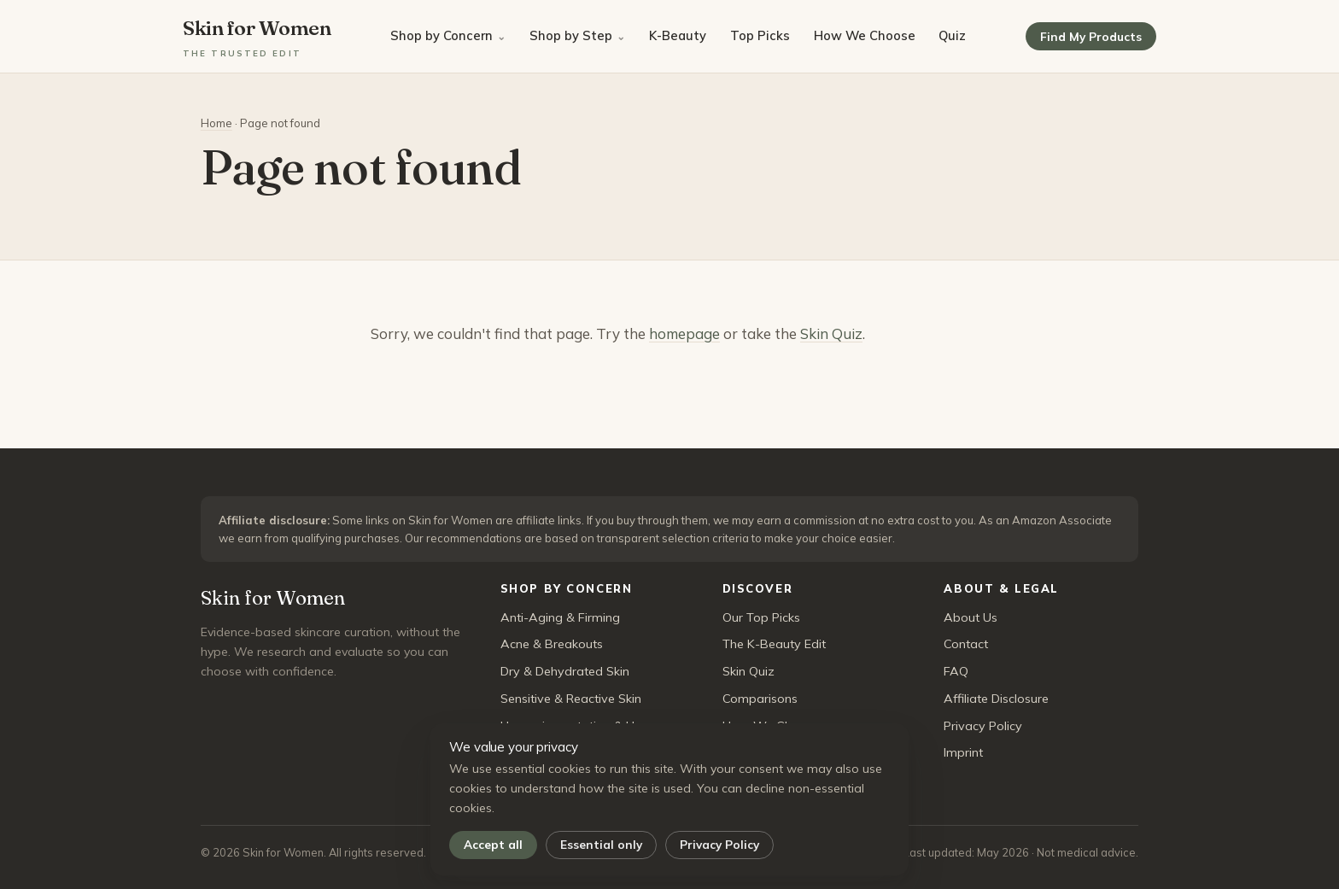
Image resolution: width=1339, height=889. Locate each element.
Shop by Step (570, 35)
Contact (966, 644)
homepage (684, 333)
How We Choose (864, 35)
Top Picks (760, 35)
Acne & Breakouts (551, 644)
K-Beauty (677, 35)
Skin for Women (257, 37)
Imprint (963, 752)
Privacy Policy (719, 844)
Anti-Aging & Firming (560, 617)
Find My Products (1091, 36)
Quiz (952, 35)
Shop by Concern (441, 35)
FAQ (956, 671)
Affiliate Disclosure (996, 698)
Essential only (601, 844)
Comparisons (760, 698)
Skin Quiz (831, 333)
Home (216, 123)
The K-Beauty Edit (774, 644)
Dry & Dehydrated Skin (564, 671)
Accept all (493, 844)
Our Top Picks (761, 617)
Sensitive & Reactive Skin (570, 698)
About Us (970, 617)
